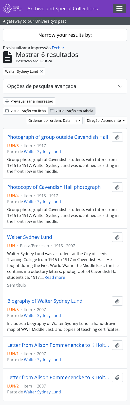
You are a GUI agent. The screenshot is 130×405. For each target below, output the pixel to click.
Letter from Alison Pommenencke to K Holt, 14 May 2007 (58, 377)
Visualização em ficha (25, 110)
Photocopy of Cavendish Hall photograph (54, 187)
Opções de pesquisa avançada (41, 86)
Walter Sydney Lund (42, 151)
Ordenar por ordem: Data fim (53, 120)
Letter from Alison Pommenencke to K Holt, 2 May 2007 (58, 345)
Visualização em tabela (71, 110)
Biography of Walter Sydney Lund (44, 301)
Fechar (58, 48)
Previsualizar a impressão (29, 101)
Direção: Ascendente (104, 120)
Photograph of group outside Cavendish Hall (57, 137)
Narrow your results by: (65, 35)
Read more (55, 277)
